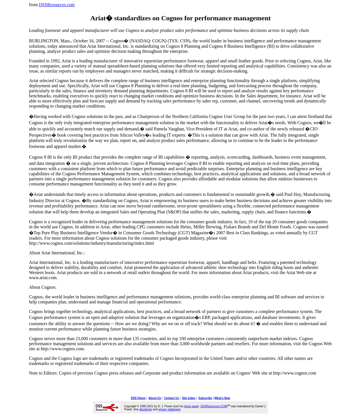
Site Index (188, 398)
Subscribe (205, 398)
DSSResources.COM (214, 406)
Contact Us (171, 398)
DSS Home (138, 398)
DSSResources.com (57, 4)
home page (191, 406)
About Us (154, 398)
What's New (222, 398)
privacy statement (169, 409)
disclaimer (145, 409)
